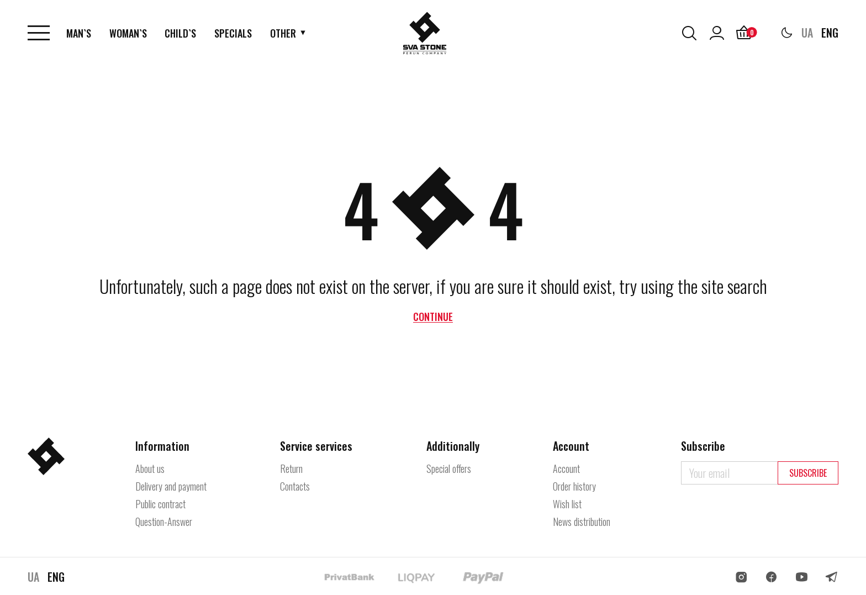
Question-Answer (163, 521)
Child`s (181, 33)
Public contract (160, 504)
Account (566, 468)
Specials (233, 33)
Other (284, 33)
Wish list (567, 504)
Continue (433, 317)
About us (150, 468)
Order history (574, 486)
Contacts (295, 486)
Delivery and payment (171, 486)
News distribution (581, 521)
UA (807, 33)
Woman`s (128, 33)
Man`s (79, 33)
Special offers (448, 468)
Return (291, 468)
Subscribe (808, 473)
